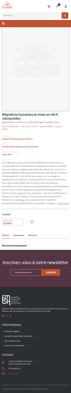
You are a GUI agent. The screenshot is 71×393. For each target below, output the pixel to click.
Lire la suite (63, 203)
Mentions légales (12, 331)
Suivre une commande (15, 345)
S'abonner (51, 272)
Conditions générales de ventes (18, 336)
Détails (5, 235)
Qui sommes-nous (13, 341)
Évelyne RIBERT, (47, 126)
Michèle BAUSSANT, (11, 126)
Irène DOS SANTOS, (29, 126)
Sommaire (18, 235)
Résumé (32, 235)
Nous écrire (13, 373)
